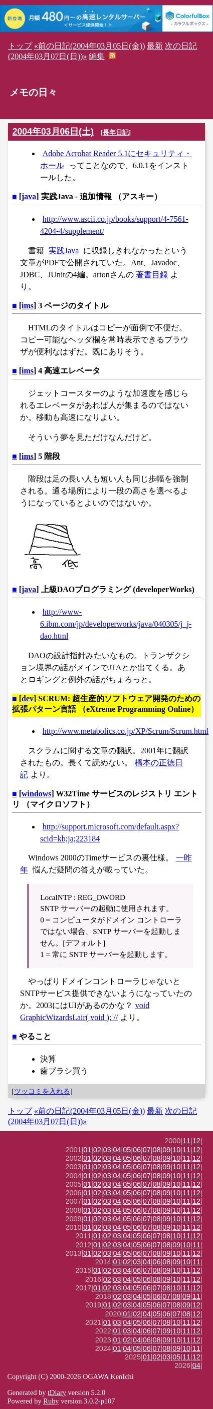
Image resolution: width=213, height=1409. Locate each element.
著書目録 (152, 274)
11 (186, 1141)
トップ (20, 46)
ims (28, 305)
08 (157, 1150)
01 (87, 1150)
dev (28, 698)
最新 (155, 46)
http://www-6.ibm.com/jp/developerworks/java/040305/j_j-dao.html (115, 624)
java (29, 196)
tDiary (57, 1392)
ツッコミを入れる (42, 1091)
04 (117, 1150)
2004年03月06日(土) (53, 132)
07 (147, 1150)
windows (37, 793)
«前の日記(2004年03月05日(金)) (89, 46)
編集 (97, 56)
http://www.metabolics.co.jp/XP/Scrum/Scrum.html (125, 731)
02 (97, 1150)
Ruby (51, 1401)
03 (107, 1150)
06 (137, 1150)
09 (166, 1150)
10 (176, 1150)
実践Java (64, 250)
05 (127, 1150)
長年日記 (116, 132)
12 (196, 1141)
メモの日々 (33, 92)
